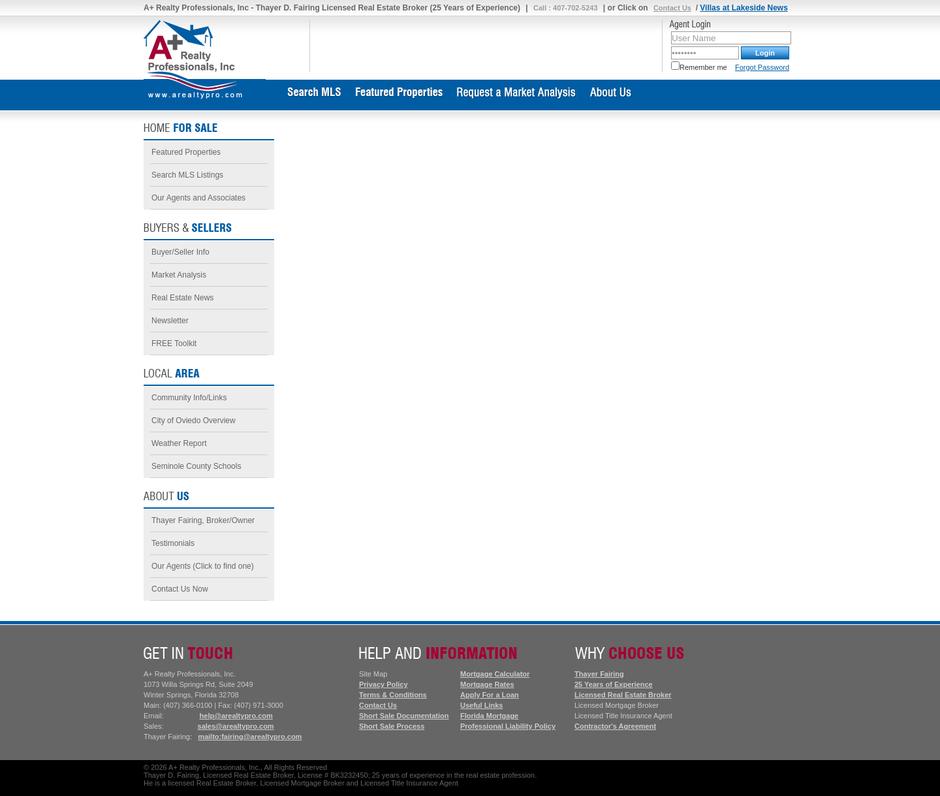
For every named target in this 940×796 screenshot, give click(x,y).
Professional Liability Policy (508, 726)
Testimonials (173, 543)
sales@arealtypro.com (236, 726)
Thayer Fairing (599, 674)
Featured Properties (186, 152)
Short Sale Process (391, 726)
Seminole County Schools (196, 466)
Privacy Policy (383, 684)
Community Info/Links (189, 397)
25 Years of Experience (613, 684)
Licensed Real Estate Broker (623, 695)
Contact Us (672, 8)
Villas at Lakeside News (744, 7)
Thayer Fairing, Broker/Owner (203, 520)
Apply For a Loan (489, 695)
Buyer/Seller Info (180, 252)
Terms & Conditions (393, 695)
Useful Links (481, 705)
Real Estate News (182, 297)
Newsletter (170, 320)
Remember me (699, 67)
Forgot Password (762, 67)
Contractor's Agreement (615, 726)
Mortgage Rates (487, 684)
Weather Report (179, 443)
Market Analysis (178, 274)
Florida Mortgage (489, 716)
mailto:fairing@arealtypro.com (250, 736)
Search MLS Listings (187, 175)
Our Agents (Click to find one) (202, 566)
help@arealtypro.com (236, 716)
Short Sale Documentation (404, 716)
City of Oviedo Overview (193, 420)
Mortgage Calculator (494, 674)
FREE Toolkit (173, 343)
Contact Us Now (179, 589)
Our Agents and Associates (198, 197)
